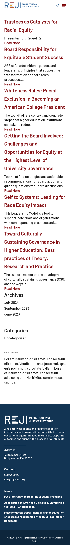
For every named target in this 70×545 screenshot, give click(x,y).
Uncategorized (15, 338)
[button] (64, 5)
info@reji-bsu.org (14, 479)
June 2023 (12, 314)
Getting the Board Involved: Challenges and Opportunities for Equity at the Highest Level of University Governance (33, 152)
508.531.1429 (11, 474)
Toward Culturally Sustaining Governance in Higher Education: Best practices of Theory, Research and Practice (32, 250)
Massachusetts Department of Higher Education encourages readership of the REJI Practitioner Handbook (34, 516)
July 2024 (11, 302)
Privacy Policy (47, 537)
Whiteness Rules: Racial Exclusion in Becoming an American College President (34, 98)
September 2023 (16, 308)
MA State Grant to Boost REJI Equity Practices (33, 496)
